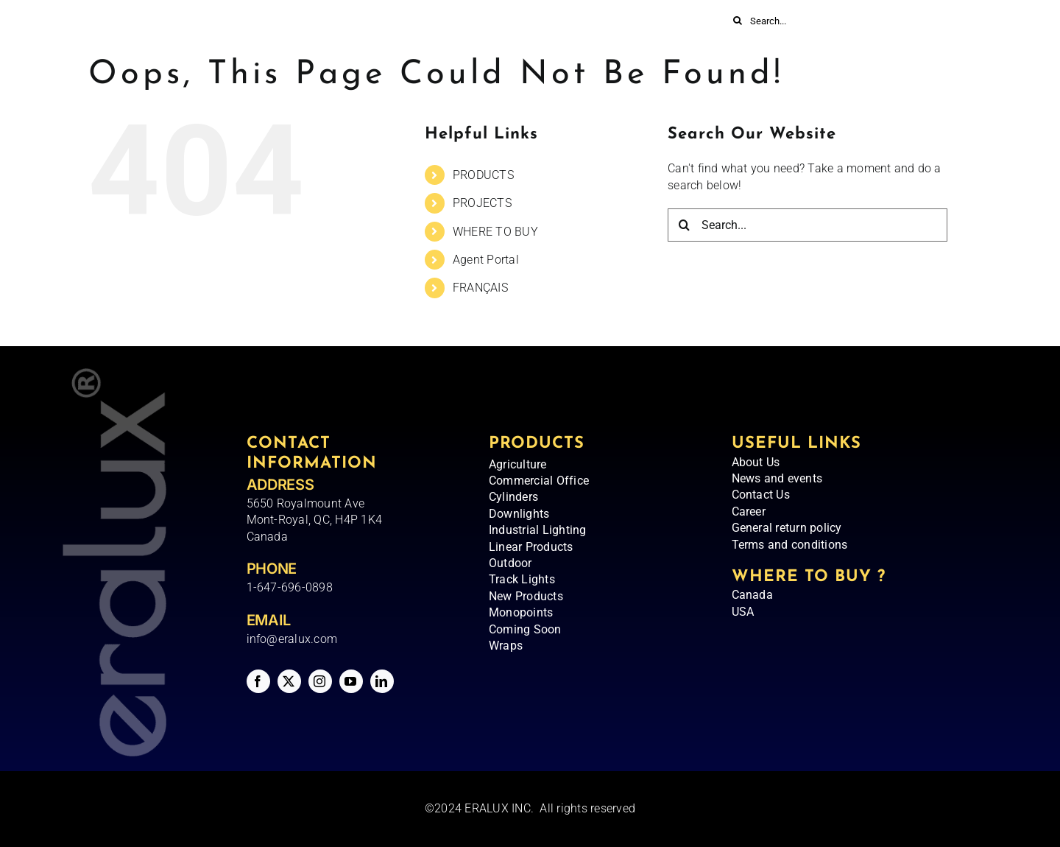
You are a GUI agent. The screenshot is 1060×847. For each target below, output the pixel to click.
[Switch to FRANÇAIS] (901, 53)
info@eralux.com (292, 639)
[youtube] (351, 681)
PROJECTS (482, 203)
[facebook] (258, 681)
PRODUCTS (483, 175)
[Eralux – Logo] (191, 31)
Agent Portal (486, 260)
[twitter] (289, 681)
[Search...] (827, 20)
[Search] (737, 20)
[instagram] (320, 681)
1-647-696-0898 (290, 587)
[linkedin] (382, 681)
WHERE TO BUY (495, 232)
